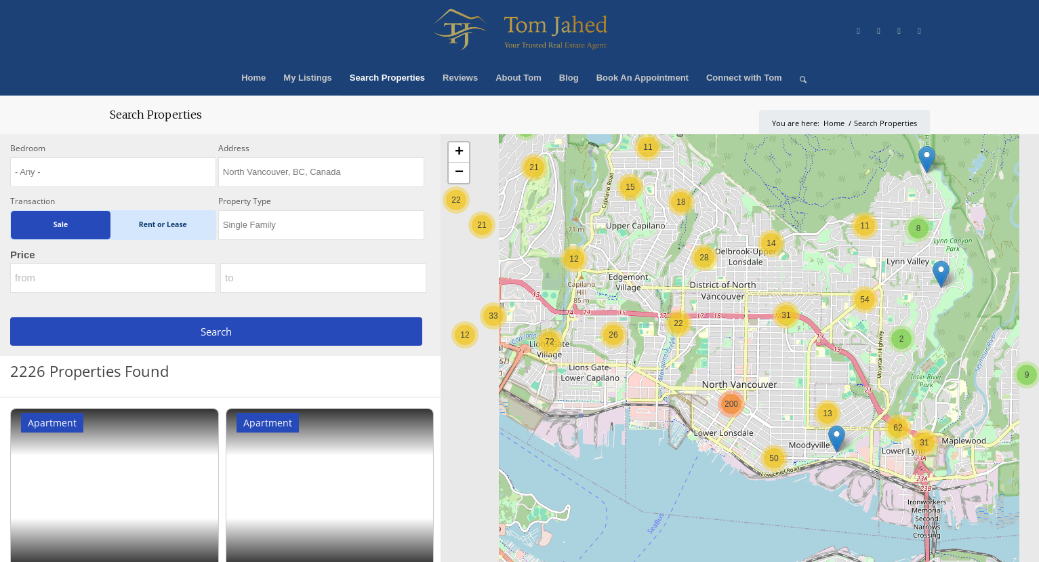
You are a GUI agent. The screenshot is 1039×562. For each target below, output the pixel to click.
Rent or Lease (163, 224)
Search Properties (156, 114)
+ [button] (459, 152)
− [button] (459, 173)
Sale (61, 224)
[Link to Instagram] (899, 30)
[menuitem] (253, 78)
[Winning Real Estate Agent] (519, 30)
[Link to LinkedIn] (920, 30)
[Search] (799, 78)
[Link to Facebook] (879, 30)
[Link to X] (859, 30)
